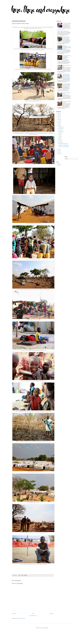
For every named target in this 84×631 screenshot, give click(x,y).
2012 (59, 150)
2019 (59, 119)
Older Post (51, 613)
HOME (58, 163)
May (59, 137)
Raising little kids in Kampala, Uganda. (66, 37)
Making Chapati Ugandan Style (62, 31)
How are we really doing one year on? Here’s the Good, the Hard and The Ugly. (66, 75)
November (60, 128)
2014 (59, 125)
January (60, 142)
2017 (59, 122)
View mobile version (32, 615)
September (61, 131)
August (60, 133)
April (59, 139)
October (60, 130)
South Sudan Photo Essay (63, 143)
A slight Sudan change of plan (63, 145)
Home (33, 613)
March (60, 140)
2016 (59, 124)
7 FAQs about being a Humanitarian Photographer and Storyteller (66, 57)
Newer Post (14, 613)
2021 (59, 116)
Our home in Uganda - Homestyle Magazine (67, 84)
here (41, 28)
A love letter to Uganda (67, 23)
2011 (59, 152)
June (60, 136)
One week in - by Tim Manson (63, 146)
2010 (59, 153)
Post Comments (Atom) (21, 618)
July (59, 134)
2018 (59, 121)
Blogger (46, 627)
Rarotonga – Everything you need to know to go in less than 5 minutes (67, 47)
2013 (59, 149)
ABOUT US (59, 165)
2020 (59, 118)
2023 (59, 113)
